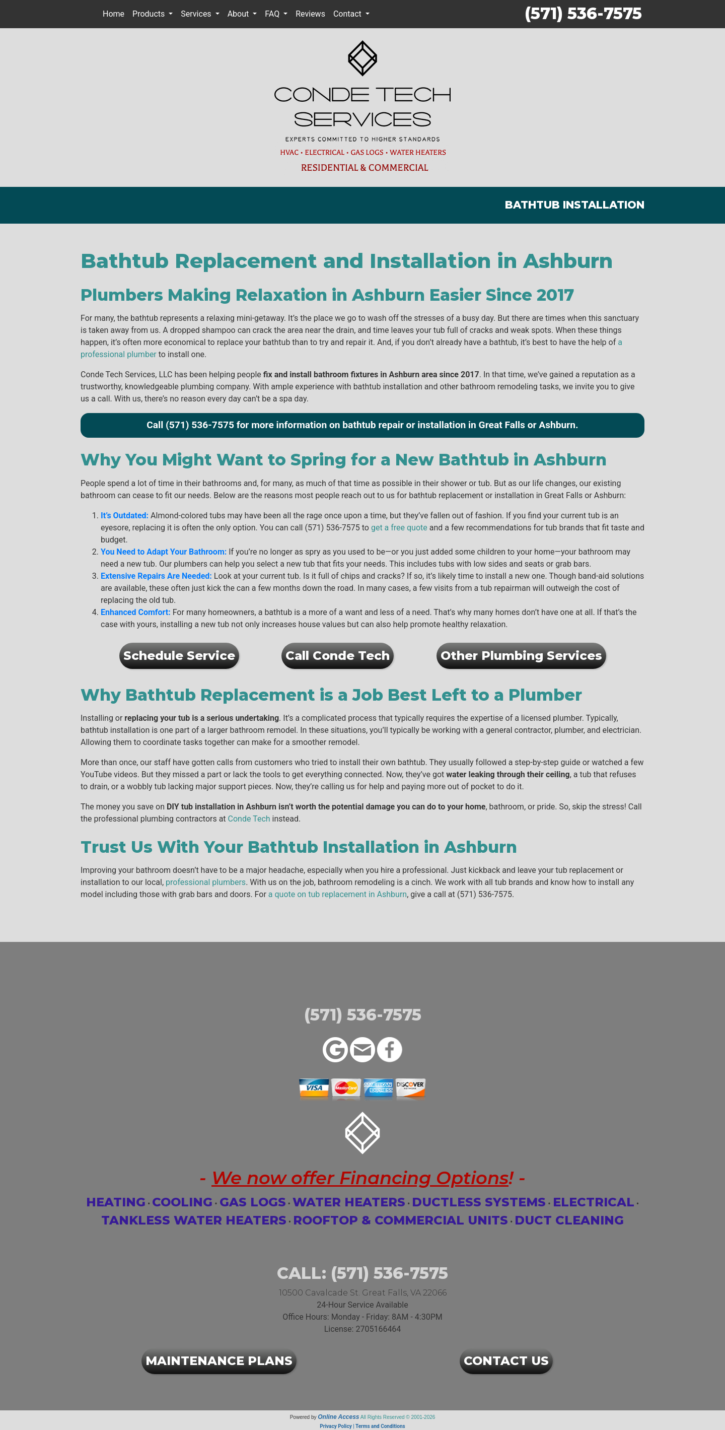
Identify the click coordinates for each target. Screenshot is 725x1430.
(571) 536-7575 (583, 13)
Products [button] (149, 14)
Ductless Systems (479, 1202)
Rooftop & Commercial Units (400, 1220)
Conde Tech (249, 819)
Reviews (310, 14)
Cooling (182, 1202)
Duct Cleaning (569, 1220)
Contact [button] (348, 14)
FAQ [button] (273, 14)
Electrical (593, 1202)
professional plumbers (206, 882)
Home (113, 14)
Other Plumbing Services (521, 655)
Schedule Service (179, 655)
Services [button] (197, 14)
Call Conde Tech (337, 655)
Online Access (338, 1416)
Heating (116, 1202)
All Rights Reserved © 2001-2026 (398, 1417)
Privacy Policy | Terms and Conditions (362, 1426)
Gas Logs (253, 1202)
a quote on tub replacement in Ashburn (337, 894)
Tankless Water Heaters (193, 1220)
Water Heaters (349, 1202)
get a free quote (399, 527)
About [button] (239, 14)
